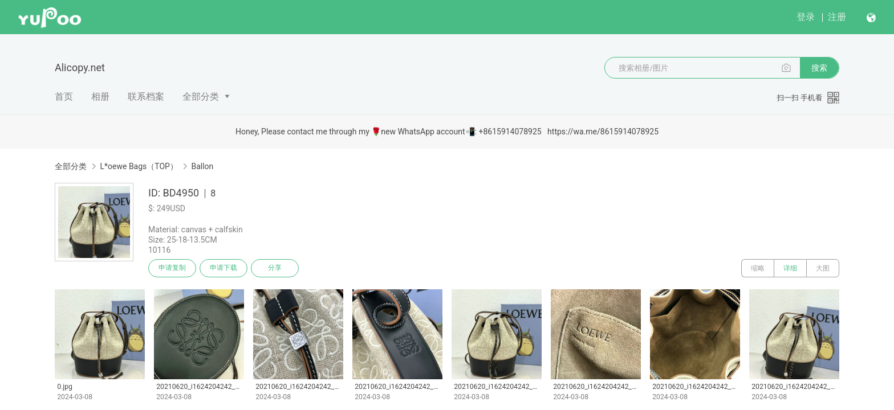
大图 (823, 268)
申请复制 (172, 268)
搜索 (819, 67)
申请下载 (223, 268)
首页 (64, 96)
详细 (790, 268)
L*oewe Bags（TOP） (138, 166)
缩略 (758, 268)
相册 (100, 96)
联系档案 (146, 96)
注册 (837, 16)
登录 (806, 16)
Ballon (202, 166)
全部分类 (200, 96)
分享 (275, 268)
